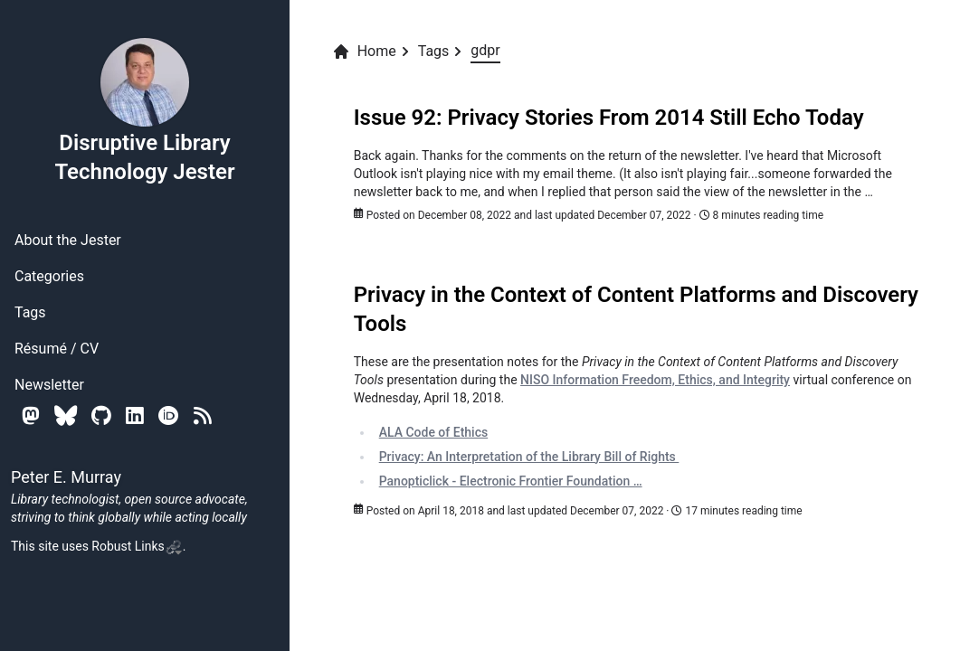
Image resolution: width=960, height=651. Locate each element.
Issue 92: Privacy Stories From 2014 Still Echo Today (609, 117)
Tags (30, 312)
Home (364, 51)
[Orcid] (168, 415)
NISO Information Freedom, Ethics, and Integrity (655, 380)
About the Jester (67, 240)
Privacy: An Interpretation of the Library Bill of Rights (529, 456)
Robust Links (136, 546)
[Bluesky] (65, 415)
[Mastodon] (31, 415)
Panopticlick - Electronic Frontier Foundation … (510, 481)
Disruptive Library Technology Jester (144, 110)
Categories (49, 276)
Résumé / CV (56, 348)
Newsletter (49, 384)
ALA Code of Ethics (433, 432)
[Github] (101, 415)
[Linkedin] (135, 415)
